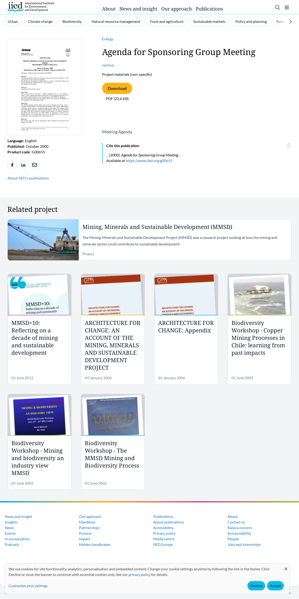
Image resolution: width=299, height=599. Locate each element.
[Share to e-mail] (34, 165)
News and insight (138, 9)
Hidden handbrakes (94, 544)
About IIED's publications (28, 178)
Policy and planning (251, 21)
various (108, 65)
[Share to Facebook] (12, 165)
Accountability (239, 533)
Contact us (236, 522)
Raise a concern (240, 527)
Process (85, 533)
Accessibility (163, 527)
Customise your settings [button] (28, 585)
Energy (107, 39)
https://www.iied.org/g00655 (149, 160)
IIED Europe (163, 544)
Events (10, 533)
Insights (11, 522)
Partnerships (89, 527)
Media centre (163, 539)
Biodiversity (72, 21)
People (233, 539)
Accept (275, 585)
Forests (282, 21)
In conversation (17, 539)
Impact (84, 539)
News (9, 527)
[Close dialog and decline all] (285, 566)
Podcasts (12, 544)
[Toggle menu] (287, 7)
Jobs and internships (244, 544)
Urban (13, 21)
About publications (168, 522)
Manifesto (87, 522)
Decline (256, 585)
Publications (209, 9)
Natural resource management (116, 21)
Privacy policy (164, 533)
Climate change (40, 21)
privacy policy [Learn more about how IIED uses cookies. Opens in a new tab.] (139, 574)
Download (117, 88)
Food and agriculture (166, 21)
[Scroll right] (290, 21)
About (109, 9)
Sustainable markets (209, 21)
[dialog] (147, 578)
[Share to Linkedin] (23, 165)
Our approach (176, 9)
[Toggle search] (277, 7)
